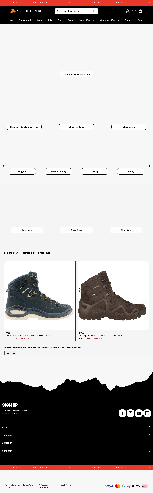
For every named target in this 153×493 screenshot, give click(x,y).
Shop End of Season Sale (76, 74)
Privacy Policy (28, 483)
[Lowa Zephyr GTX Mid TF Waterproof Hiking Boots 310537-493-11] (113, 293)
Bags (70, 20)
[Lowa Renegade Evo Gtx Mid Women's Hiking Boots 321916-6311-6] (39, 293)
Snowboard (25, 20)
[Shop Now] (126, 218)
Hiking (131, 171)
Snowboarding (58, 171)
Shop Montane (76, 125)
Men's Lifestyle (86, 20)
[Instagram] (130, 411)
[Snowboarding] (58, 164)
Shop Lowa (129, 125)
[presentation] (3, 165)
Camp (40, 20)
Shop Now (126, 228)
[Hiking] (131, 164)
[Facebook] (122, 411)
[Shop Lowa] (129, 114)
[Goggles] (22, 164)
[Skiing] (95, 164)
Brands (128, 20)
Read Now (27, 228)
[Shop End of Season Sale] (76, 54)
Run (60, 20)
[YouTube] (139, 411)
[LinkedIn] (147, 411)
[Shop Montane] (76, 114)
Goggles (22, 171)
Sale (140, 20)
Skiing (94, 171)
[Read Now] (26, 218)
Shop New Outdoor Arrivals (24, 125)
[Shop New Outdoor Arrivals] (24, 114)
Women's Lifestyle (110, 20)
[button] (76, 425)
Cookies (8, 485)
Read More (10, 351)
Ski (12, 20)
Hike (50, 20)
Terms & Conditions (12, 483)
